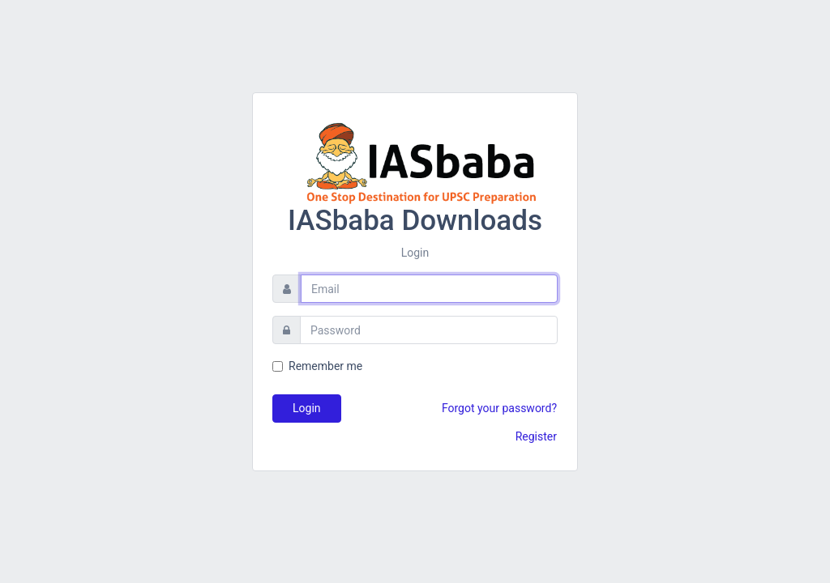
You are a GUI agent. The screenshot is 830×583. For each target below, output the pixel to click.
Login (307, 408)
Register (536, 436)
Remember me (325, 366)
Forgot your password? (499, 408)
